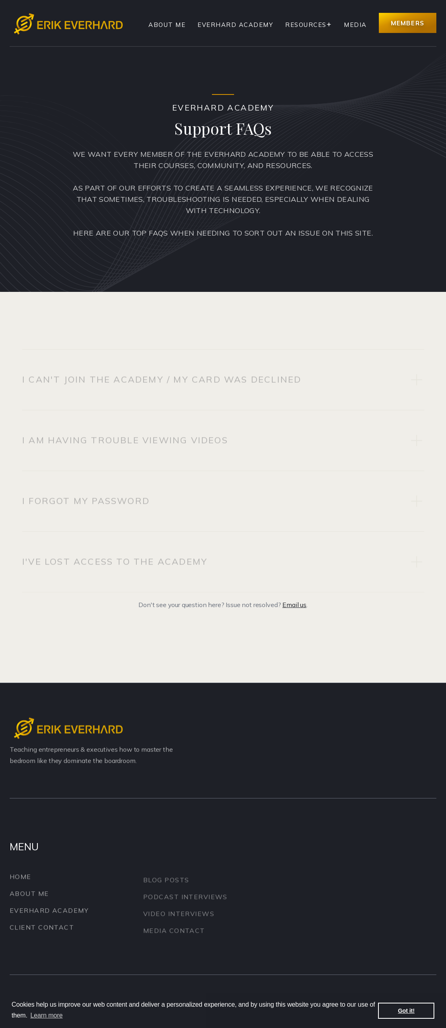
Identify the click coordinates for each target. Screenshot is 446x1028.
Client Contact (42, 930)
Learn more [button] (47, 1015)
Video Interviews (178, 920)
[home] (70, 23)
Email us (294, 605)
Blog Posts (166, 886)
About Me (166, 25)
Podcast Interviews (185, 903)
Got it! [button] (406, 1010)
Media (355, 25)
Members (407, 23)
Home (20, 880)
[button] (308, 25)
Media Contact (174, 937)
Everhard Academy (235, 25)
